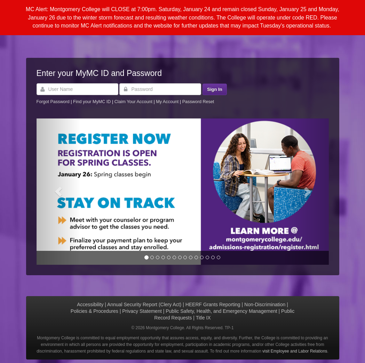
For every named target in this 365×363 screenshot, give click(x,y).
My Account (168, 101)
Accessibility (90, 304)
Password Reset (198, 101)
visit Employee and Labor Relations (294, 351)
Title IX (203, 317)
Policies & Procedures (94, 311)
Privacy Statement (142, 311)
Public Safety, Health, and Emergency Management (221, 311)
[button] (58, 191)
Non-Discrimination (264, 304)
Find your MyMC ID (92, 101)
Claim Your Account (134, 101)
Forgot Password (53, 101)
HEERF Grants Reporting (212, 304)
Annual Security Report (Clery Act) (144, 304)
